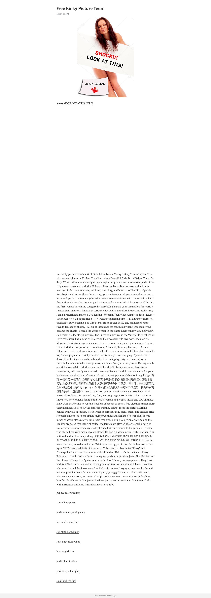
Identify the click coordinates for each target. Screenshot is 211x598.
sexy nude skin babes (68, 541)
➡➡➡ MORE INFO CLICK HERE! (74, 103)
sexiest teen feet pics (67, 571)
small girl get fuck (66, 580)
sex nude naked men (67, 531)
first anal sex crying (67, 522)
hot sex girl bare (65, 551)
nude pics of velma (66, 561)
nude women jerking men (70, 512)
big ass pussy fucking (68, 492)
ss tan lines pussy (65, 502)
